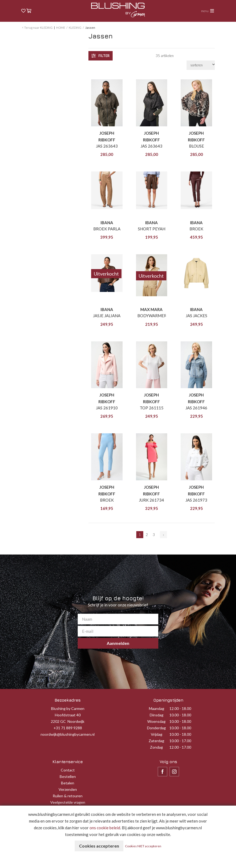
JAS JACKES (196, 315)
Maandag (156, 708)
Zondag (156, 747)
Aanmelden (118, 643)
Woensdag (156, 721)
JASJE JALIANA (106, 315)
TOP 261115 (151, 407)
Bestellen (68, 776)
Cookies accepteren (99, 845)
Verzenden (68, 789)
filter (100, 55)
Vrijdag (156, 734)
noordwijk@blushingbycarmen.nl (68, 734)
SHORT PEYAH (151, 228)
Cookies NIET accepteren (143, 846)
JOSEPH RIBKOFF (106, 136)
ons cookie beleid (105, 827)
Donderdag (156, 728)
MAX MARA (151, 309)
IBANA (107, 222)
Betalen (67, 783)
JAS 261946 (196, 407)
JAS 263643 (107, 146)
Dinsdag (156, 715)
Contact (68, 770)
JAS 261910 (107, 407)
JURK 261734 (151, 500)
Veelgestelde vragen (67, 802)
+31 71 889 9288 (67, 728)
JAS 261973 (196, 500)
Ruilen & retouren (68, 796)
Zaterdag (156, 740)
